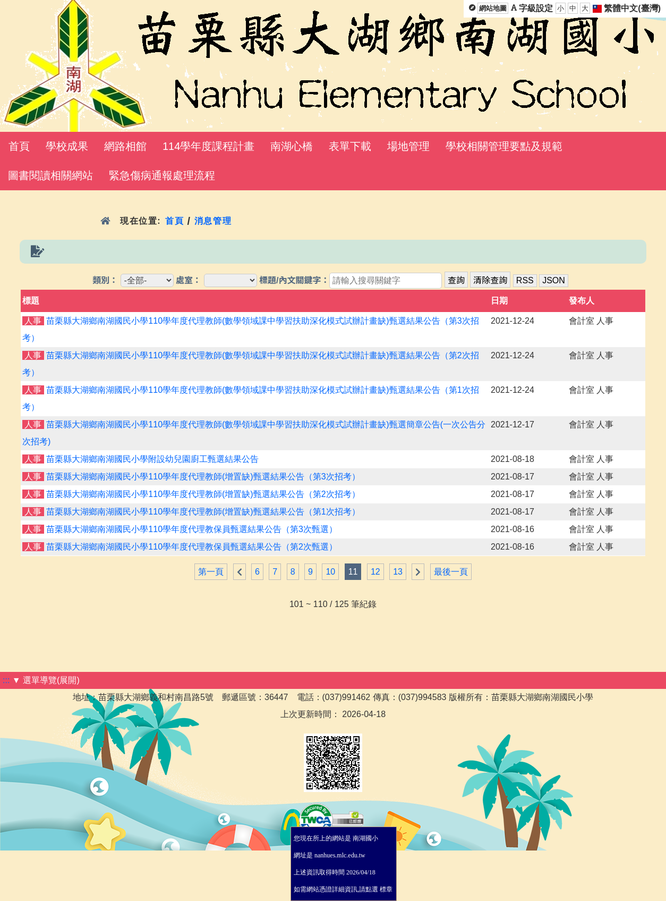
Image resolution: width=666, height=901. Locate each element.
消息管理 (213, 220)
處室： (188, 280)
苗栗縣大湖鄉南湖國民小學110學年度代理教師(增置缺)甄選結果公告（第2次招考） (203, 494)
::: (6, 680)
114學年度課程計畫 (208, 146)
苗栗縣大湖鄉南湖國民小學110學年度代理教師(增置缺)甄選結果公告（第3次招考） (203, 476)
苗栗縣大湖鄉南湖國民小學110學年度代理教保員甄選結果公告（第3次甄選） (191, 529)
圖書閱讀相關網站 (50, 175)
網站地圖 (493, 8)
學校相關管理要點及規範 (504, 146)
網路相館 (125, 146)
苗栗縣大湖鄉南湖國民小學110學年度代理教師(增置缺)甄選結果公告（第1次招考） (203, 511)
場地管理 (408, 146)
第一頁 (211, 571)
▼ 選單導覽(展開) (46, 680)
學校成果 (67, 146)
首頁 (19, 146)
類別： (105, 280)
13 (398, 571)
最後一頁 (451, 571)
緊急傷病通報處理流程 (162, 175)
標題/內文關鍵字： (294, 280)
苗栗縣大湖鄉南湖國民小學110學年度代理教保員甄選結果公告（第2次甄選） (191, 546)
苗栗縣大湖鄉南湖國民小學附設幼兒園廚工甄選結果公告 (152, 459)
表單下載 (350, 146)
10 (330, 571)
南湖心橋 (291, 146)
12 (375, 571)
